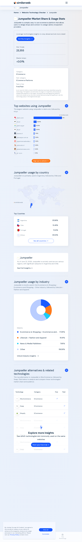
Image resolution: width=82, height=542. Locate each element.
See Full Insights (25, 268)
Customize (45, 534)
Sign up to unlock (41, 161)
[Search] (41, 8)
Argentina (23, 220)
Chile (22, 225)
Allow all (45, 530)
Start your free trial (41, 445)
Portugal (23, 230)
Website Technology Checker (34, 12)
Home (16, 12)
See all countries (41, 241)
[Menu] (66, 3)
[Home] (22, 3)
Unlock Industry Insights (28, 356)
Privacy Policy (14, 535)
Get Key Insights (25, 39)
